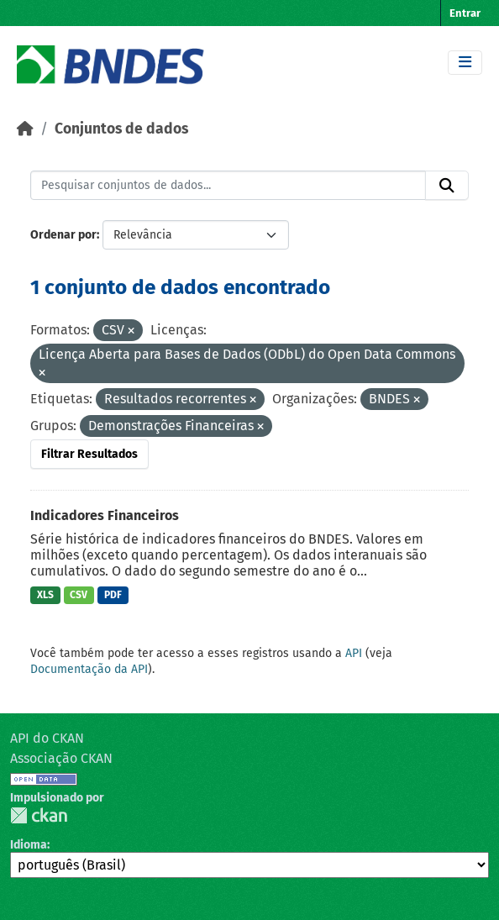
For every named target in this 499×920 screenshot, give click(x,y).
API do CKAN (47, 738)
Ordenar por (63, 235)
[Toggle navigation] (465, 62)
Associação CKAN (61, 758)
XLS (45, 595)
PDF (113, 595)
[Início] (25, 129)
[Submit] (447, 186)
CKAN (38, 815)
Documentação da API (89, 669)
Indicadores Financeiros (104, 515)
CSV (78, 595)
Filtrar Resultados (89, 454)
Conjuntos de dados (121, 129)
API (353, 653)
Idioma (28, 845)
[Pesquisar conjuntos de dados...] (228, 186)
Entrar (465, 13)
